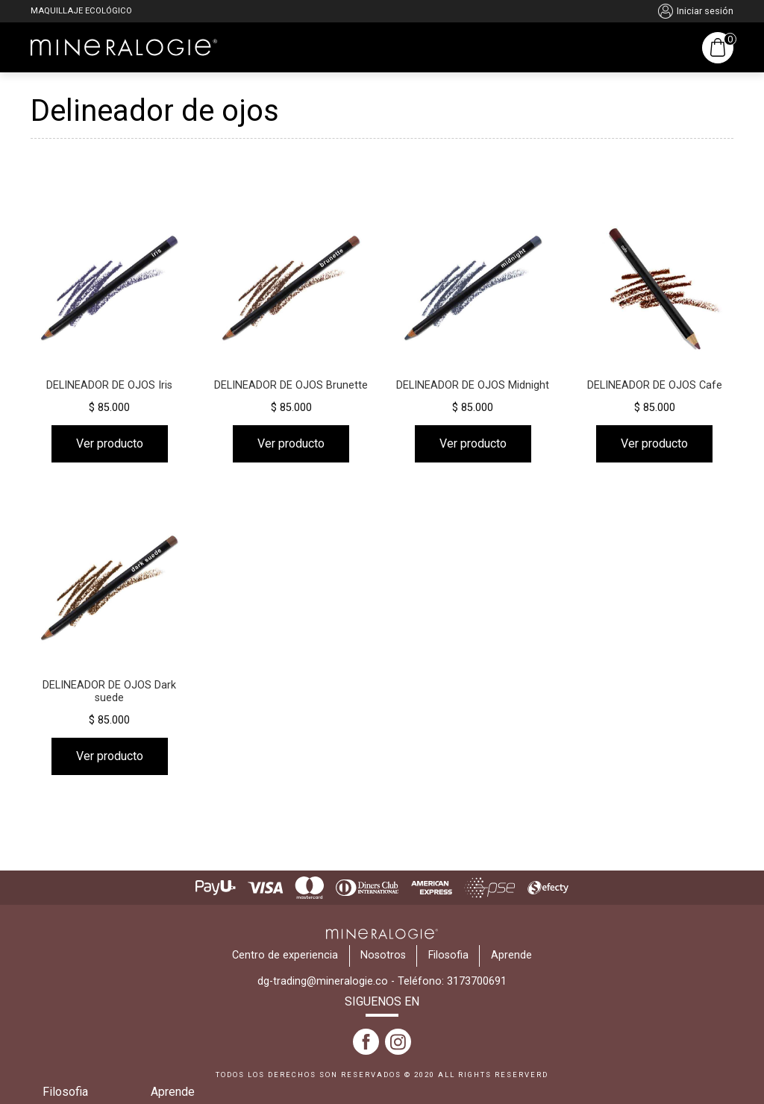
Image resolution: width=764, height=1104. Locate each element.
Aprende (173, 1092)
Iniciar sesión (695, 11)
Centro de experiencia (285, 955)
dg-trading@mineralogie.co (322, 981)
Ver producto (109, 443)
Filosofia (65, 1092)
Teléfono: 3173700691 (452, 981)
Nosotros (383, 955)
